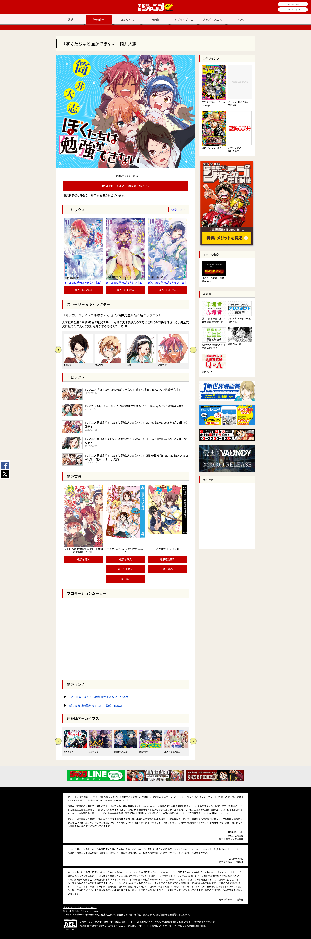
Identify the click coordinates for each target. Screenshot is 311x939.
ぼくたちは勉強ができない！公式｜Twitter (95, 705)
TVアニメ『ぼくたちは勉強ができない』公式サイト (101, 697)
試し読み (125, 578)
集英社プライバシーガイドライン (80, 907)
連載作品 (98, 19)
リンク (240, 19)
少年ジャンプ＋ (293, 4)
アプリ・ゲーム (184, 19)
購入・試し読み (83, 289)
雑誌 (70, 19)
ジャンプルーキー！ (293, 10)
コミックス (127, 19)
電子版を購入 (125, 569)
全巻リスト (178, 210)
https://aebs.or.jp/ (197, 925)
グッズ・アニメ (212, 19)
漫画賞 (155, 19)
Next (193, 349)
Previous (58, 349)
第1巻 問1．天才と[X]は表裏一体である (125, 186)
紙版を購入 (83, 559)
